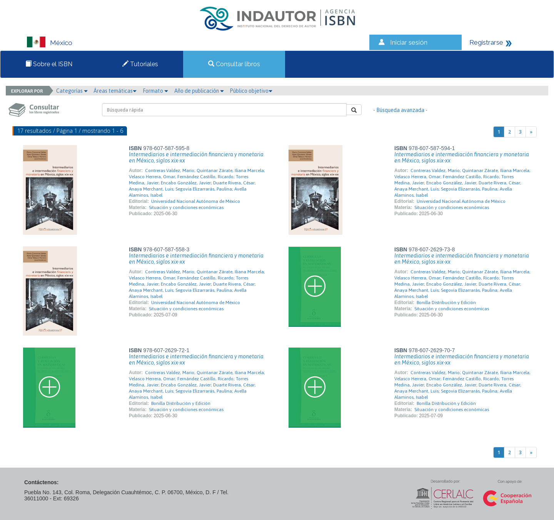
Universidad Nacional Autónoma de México (195, 201)
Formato (155, 91)
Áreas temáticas (115, 91)
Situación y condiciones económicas (186, 207)
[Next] (531, 131)
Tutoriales (140, 64)
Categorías (72, 91)
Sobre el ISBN (48, 64)
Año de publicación (199, 91)
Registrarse (486, 42)
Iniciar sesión (408, 42)
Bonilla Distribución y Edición (446, 302)
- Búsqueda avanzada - (400, 110)
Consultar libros (234, 64)
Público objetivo (251, 91)
